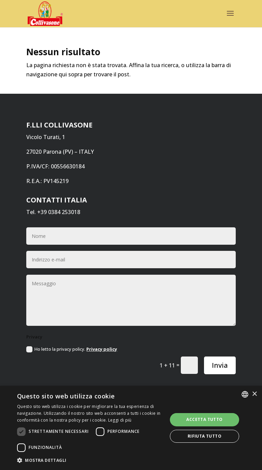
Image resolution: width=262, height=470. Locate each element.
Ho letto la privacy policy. (71, 349)
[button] (90, 460)
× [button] (254, 394)
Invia (220, 365)
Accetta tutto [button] (204, 419)
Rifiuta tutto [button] (204, 436)
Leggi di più (120, 420)
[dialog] (131, 428)
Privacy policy (101, 349)
